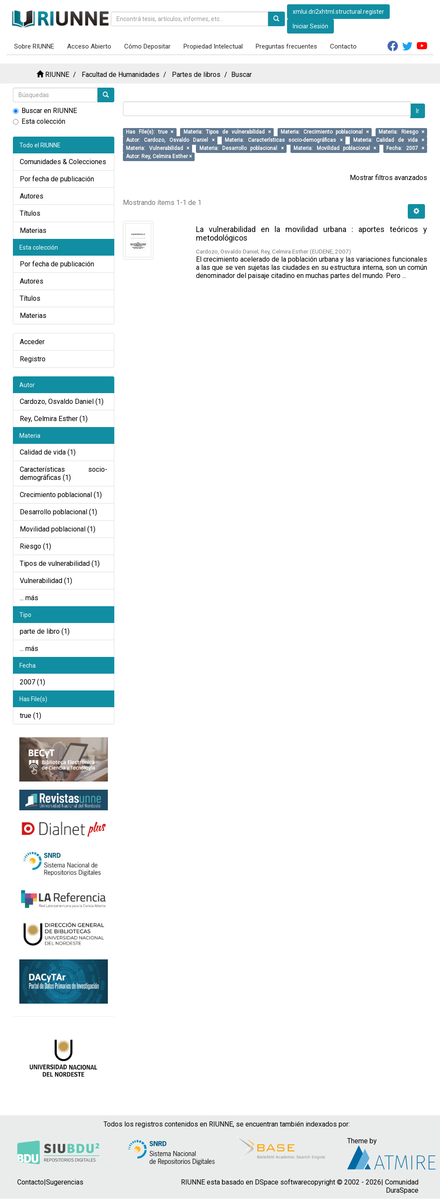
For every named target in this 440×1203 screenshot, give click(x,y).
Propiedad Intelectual (213, 46)
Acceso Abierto (89, 46)
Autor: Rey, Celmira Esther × (159, 156)
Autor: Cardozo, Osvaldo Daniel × (170, 140)
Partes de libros (196, 74)
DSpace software (281, 1182)
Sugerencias (64, 1182)
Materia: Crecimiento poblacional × (325, 132)
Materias (33, 230)
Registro (33, 359)
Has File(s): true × (149, 132)
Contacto (343, 46)
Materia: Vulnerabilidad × (157, 148)
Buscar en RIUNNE (45, 111)
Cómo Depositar (147, 46)
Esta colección (39, 121)
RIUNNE (57, 74)
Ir (417, 110)
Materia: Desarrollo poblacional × (241, 148)
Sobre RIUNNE (34, 46)
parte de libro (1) (45, 631)
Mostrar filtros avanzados (388, 178)
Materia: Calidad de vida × (388, 140)
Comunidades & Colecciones (63, 162)
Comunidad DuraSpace (402, 1186)
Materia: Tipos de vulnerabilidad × (227, 132)
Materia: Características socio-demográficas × (284, 140)
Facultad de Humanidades (120, 74)
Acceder (32, 342)
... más (29, 598)
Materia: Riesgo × (401, 132)
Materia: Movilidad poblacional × (334, 148)
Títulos (30, 213)
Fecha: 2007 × (405, 148)
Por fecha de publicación (57, 179)
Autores (31, 196)
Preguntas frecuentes (286, 46)
